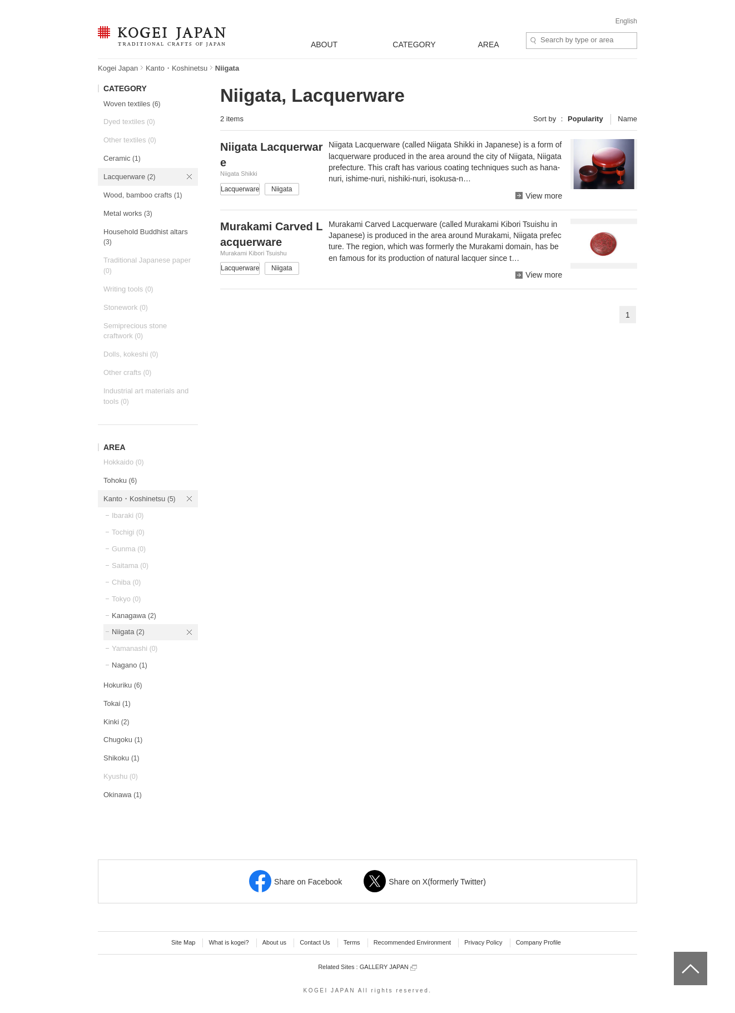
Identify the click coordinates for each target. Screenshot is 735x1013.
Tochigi (128, 532)
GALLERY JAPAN (388, 967)
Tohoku (120, 480)
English (626, 21)
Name (627, 119)
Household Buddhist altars (145, 237)
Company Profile (538, 942)
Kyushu (120, 776)
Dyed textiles (129, 121)
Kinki (116, 722)
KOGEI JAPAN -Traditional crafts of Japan (161, 37)
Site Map (183, 942)
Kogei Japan (118, 68)
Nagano (129, 665)
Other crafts (127, 372)
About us (274, 942)
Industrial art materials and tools (145, 396)
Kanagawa (134, 615)
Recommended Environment (412, 942)
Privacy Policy (483, 942)
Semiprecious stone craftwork (135, 331)
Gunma (129, 549)
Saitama (130, 565)
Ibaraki (127, 515)
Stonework (125, 307)
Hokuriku (122, 685)
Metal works (127, 213)
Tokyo (126, 599)
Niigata (128, 631)
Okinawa (122, 794)
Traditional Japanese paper (147, 265)
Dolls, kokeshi (130, 354)
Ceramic (122, 158)
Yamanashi (134, 648)
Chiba (126, 582)
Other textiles (129, 140)
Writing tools (128, 289)
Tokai (117, 703)
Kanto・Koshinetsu (176, 68)
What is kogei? (228, 942)
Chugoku (122, 739)
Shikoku (121, 758)
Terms (352, 942)
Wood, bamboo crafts (142, 195)
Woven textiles (132, 104)
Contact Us (315, 942)
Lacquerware (129, 176)
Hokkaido (123, 462)
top (678, 955)
